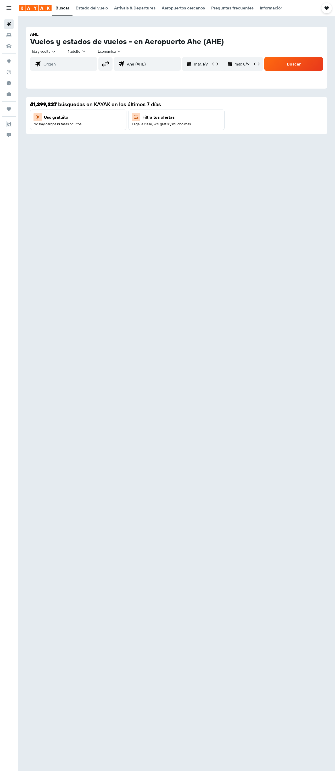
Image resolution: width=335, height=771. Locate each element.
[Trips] (9, 109)
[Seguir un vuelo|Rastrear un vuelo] (9, 72)
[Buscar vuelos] (9, 24)
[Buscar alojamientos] (9, 35)
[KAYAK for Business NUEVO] (9, 94)
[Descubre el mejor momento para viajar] (9, 83)
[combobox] (44, 51)
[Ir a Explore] (9, 61)
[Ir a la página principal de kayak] (35, 8)
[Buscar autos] (9, 46)
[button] (9, 8)
